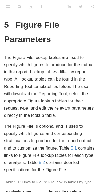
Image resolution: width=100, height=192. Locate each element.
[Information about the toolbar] (41, 6)
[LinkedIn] (69, 6)
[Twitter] (81, 6)
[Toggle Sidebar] (8, 6)
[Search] (19, 6)
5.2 (42, 162)
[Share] (92, 6)
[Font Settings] (31, 6)
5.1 (74, 148)
